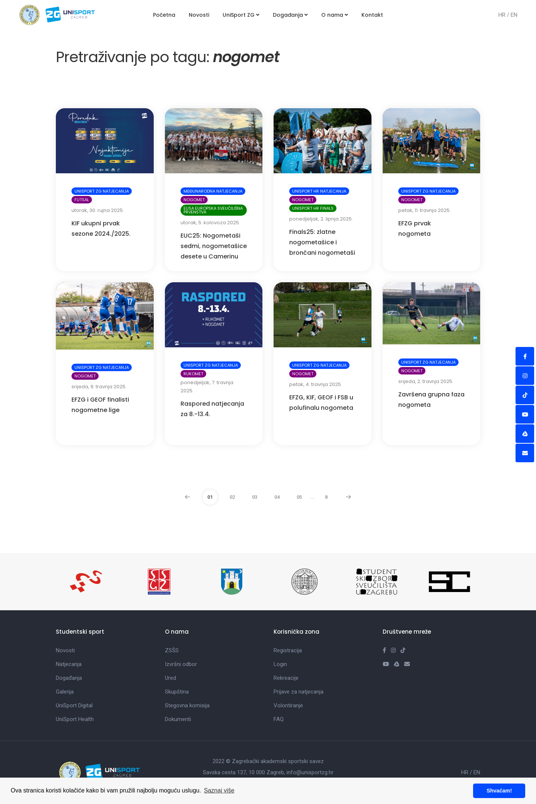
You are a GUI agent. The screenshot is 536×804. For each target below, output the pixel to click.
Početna (164, 15)
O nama (334, 15)
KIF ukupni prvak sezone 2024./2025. (101, 228)
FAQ (279, 719)
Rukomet (193, 374)
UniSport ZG (241, 15)
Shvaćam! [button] (499, 791)
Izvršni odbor (181, 664)
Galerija (65, 691)
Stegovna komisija (187, 705)
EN (514, 15)
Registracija (288, 650)
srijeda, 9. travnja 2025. (99, 386)
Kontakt (372, 15)
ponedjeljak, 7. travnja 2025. (207, 386)
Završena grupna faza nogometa (431, 399)
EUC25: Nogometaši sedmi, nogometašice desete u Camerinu (214, 246)
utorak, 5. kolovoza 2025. (210, 222)
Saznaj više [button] (219, 790)
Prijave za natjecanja (298, 691)
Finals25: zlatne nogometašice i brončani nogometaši (322, 242)
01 (210, 497)
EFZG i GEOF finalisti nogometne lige (100, 404)
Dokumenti (178, 719)
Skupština (177, 691)
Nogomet (194, 200)
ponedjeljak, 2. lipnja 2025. (321, 218)
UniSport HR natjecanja (319, 191)
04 (277, 497)
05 (299, 497)
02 (232, 497)
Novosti (199, 15)
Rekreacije (286, 678)
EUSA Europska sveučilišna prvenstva (213, 210)
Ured (170, 678)
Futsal (81, 200)
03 (254, 497)
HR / (504, 15)
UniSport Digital (74, 705)
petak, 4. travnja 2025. (315, 384)
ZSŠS (172, 650)
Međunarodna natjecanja (213, 191)
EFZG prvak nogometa (414, 228)
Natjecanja (69, 664)
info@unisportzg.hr (310, 772)
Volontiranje (288, 705)
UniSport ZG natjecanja (101, 191)
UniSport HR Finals (313, 208)
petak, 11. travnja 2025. (424, 210)
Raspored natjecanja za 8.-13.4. (212, 408)
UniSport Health (75, 719)
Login (280, 664)
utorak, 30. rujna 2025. (97, 210)
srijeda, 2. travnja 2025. (425, 381)
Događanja (290, 15)
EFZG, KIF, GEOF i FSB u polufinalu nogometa (321, 402)
